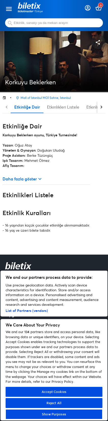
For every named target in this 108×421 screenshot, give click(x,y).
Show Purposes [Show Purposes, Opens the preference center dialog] (54, 414)
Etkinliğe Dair (27, 107)
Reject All (54, 403)
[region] (54, 345)
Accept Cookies (54, 391)
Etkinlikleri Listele (63, 107)
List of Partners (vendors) (27, 310)
